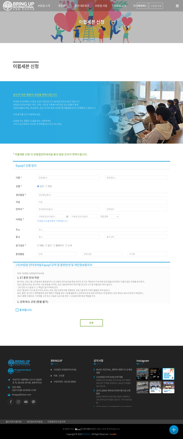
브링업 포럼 (156, 5)
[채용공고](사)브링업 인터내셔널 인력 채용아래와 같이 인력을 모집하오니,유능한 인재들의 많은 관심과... (113, 383)
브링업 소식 (120, 6)
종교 (18, 238)
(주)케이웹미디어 (85, 428)
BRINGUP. (86, 434)
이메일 (20, 220)
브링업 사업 (101, 6)
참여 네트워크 (82, 6)
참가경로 (21, 246)
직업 (18, 203)
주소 (18, 231)
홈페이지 (60, 246)
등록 (91, 324)
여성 (50, 187)
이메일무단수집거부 (56, 421)
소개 (70, 246)
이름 (19, 179)
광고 (50, 246)
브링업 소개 (44, 6)
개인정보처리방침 (35, 421)
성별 (19, 187)
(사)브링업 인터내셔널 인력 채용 (109, 376)
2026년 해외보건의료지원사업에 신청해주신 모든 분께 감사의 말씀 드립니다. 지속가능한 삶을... (114, 399)
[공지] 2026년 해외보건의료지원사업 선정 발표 (113, 392)
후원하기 (63, 6)
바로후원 (142, 5)
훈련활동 (20, 255)
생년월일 (21, 196)
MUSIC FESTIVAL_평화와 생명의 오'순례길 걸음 (114, 371)
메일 (42, 246)
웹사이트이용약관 (14, 421)
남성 (42, 187)
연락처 (20, 210)
